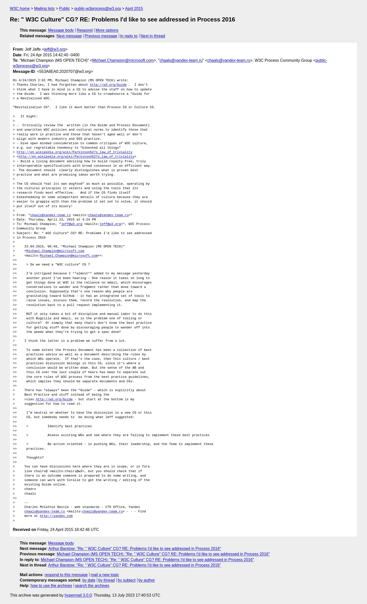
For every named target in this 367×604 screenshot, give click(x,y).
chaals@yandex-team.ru (181, 60)
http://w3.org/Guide (108, 85)
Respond (85, 30)
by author (146, 580)
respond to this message (65, 575)
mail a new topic (105, 575)
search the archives (92, 586)
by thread (106, 580)
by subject (126, 580)
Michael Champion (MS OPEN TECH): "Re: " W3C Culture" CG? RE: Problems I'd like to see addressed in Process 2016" (163, 554)
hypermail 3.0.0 (78, 595)
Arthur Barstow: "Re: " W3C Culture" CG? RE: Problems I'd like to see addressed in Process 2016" (134, 548)
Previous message (101, 36)
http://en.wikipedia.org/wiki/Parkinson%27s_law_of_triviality (74, 152)
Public (64, 8)
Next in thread (152, 36)
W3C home (20, 8)
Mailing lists (44, 8)
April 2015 (134, 8)
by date (88, 580)
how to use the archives (51, 586)
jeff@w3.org (54, 49)
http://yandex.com (56, 516)
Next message (69, 36)
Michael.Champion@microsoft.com (123, 60)
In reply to (128, 36)
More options (107, 30)
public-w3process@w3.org (97, 8)
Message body (61, 30)
